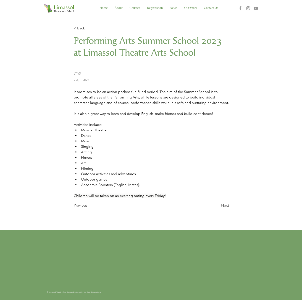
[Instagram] (248, 8)
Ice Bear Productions (92, 292)
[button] (135, 8)
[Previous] (89, 205)
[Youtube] (255, 8)
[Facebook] (240, 8)
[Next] (217, 205)
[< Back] (89, 28)
